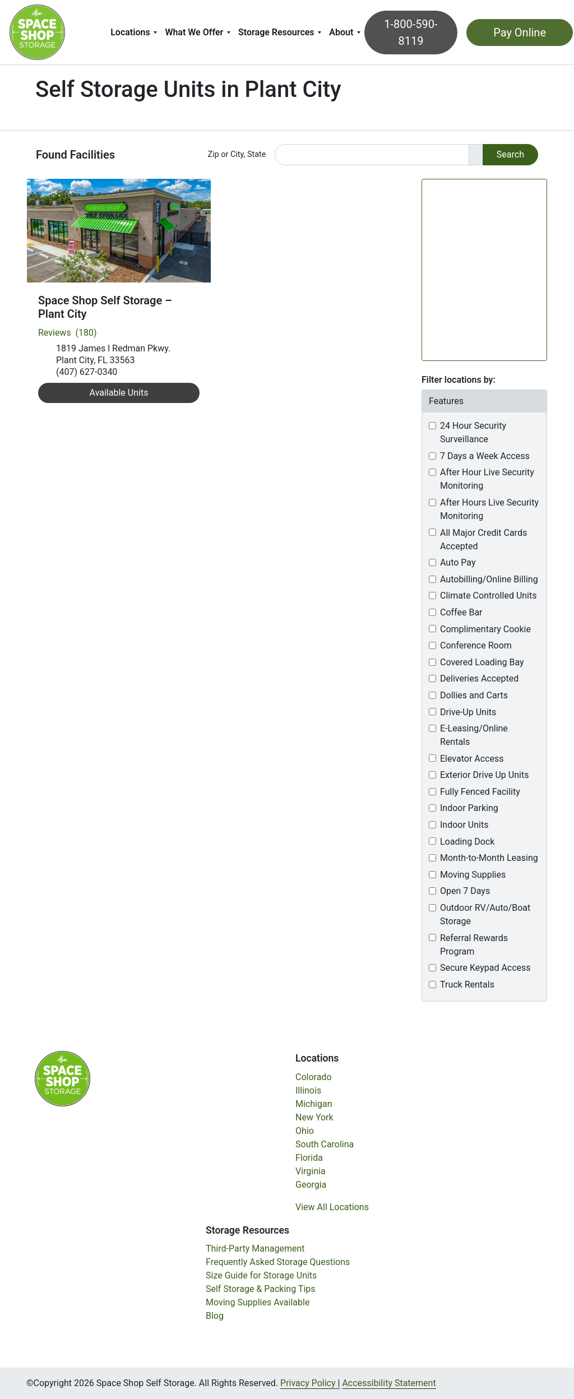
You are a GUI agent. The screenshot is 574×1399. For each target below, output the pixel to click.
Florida (309, 1157)
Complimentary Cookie (485, 629)
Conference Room (476, 645)
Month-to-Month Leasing (489, 858)
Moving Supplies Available (257, 1302)
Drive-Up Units (468, 712)
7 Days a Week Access (485, 456)
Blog (215, 1315)
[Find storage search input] (372, 154)
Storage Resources (278, 32)
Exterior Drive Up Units (484, 775)
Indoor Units (464, 824)
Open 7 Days (465, 891)
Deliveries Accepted (479, 678)
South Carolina (324, 1144)
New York (314, 1117)
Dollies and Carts (474, 695)
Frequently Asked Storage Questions (278, 1262)
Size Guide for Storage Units (261, 1275)
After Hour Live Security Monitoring (487, 479)
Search (510, 154)
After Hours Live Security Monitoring (489, 509)
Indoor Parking (469, 808)
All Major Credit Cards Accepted (483, 539)
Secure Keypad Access (485, 967)
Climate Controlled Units (488, 595)
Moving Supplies (473, 874)
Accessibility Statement (389, 1383)
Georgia (310, 1184)
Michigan (313, 1104)
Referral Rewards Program (474, 945)
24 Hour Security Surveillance (473, 432)
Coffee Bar (461, 612)
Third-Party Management (255, 1248)
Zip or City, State (237, 154)
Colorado (313, 1077)
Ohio (304, 1130)
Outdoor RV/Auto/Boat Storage (485, 914)
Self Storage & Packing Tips (261, 1289)
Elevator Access (471, 758)
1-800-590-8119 (410, 32)
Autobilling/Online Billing (489, 579)
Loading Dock (467, 841)
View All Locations (332, 1207)
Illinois (308, 1090)
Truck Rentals (467, 984)
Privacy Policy (308, 1383)
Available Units (119, 392)
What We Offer (195, 32)
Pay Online (514, 32)
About (343, 32)
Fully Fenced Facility (480, 791)
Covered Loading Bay (482, 662)
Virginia (310, 1171)
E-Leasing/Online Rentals (474, 735)
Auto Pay (458, 562)
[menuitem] (135, 32)
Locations (131, 32)
